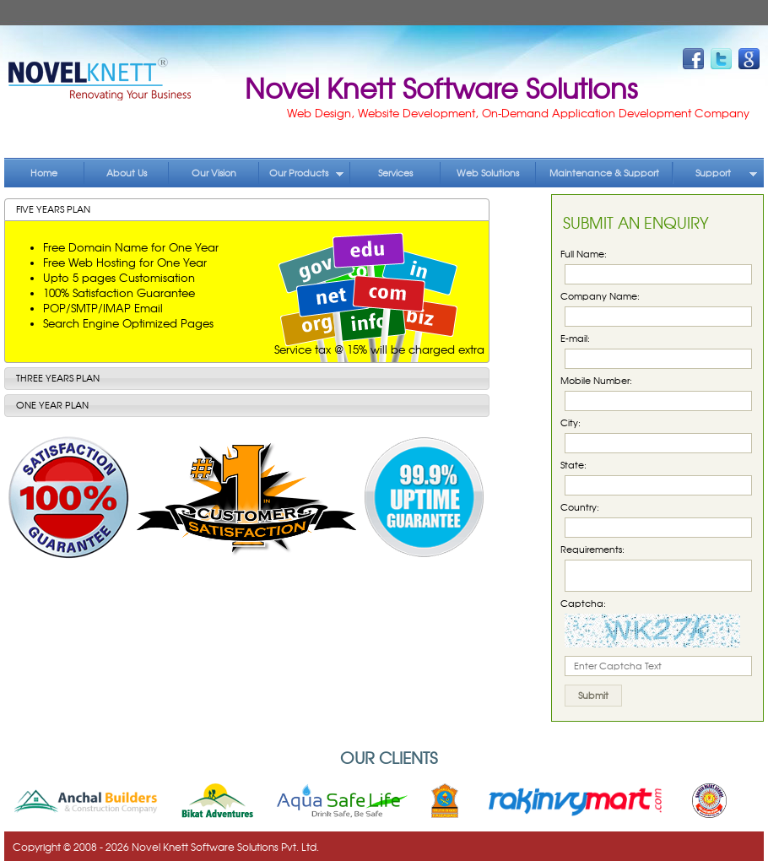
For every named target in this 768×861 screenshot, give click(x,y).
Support (726, 173)
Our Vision (214, 173)
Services (395, 173)
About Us (126, 173)
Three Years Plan (58, 378)
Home (43, 173)
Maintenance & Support (604, 173)
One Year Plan (52, 405)
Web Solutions (488, 173)
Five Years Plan (53, 209)
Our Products (306, 173)
